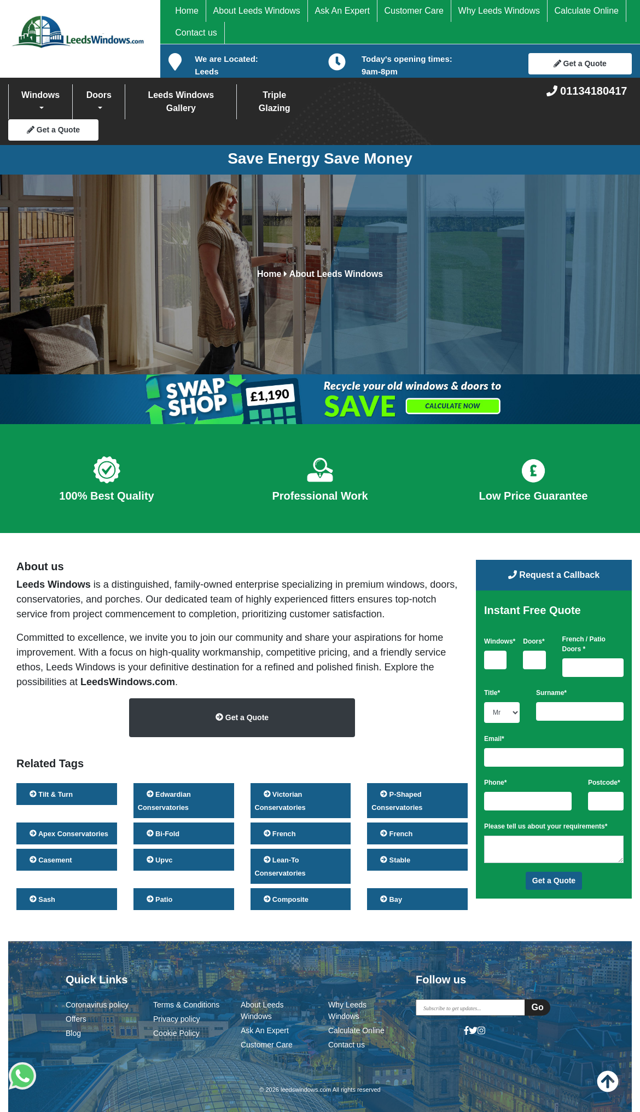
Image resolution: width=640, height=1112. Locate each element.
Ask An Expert (342, 10)
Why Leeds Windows (499, 10)
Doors (99, 95)
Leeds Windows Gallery (181, 101)
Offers (76, 1019)
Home (187, 10)
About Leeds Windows (256, 10)
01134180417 (586, 91)
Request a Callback (554, 575)
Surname (551, 693)
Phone (495, 782)
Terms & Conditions (186, 1004)
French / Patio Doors (584, 644)
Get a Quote (580, 63)
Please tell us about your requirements (545, 826)
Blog (73, 1033)
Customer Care (413, 10)
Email (494, 739)
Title (492, 693)
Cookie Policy (176, 1033)
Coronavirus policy (97, 1004)
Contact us (196, 32)
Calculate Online (587, 10)
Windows (40, 95)
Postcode (604, 782)
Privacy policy (176, 1019)
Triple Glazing (274, 101)
